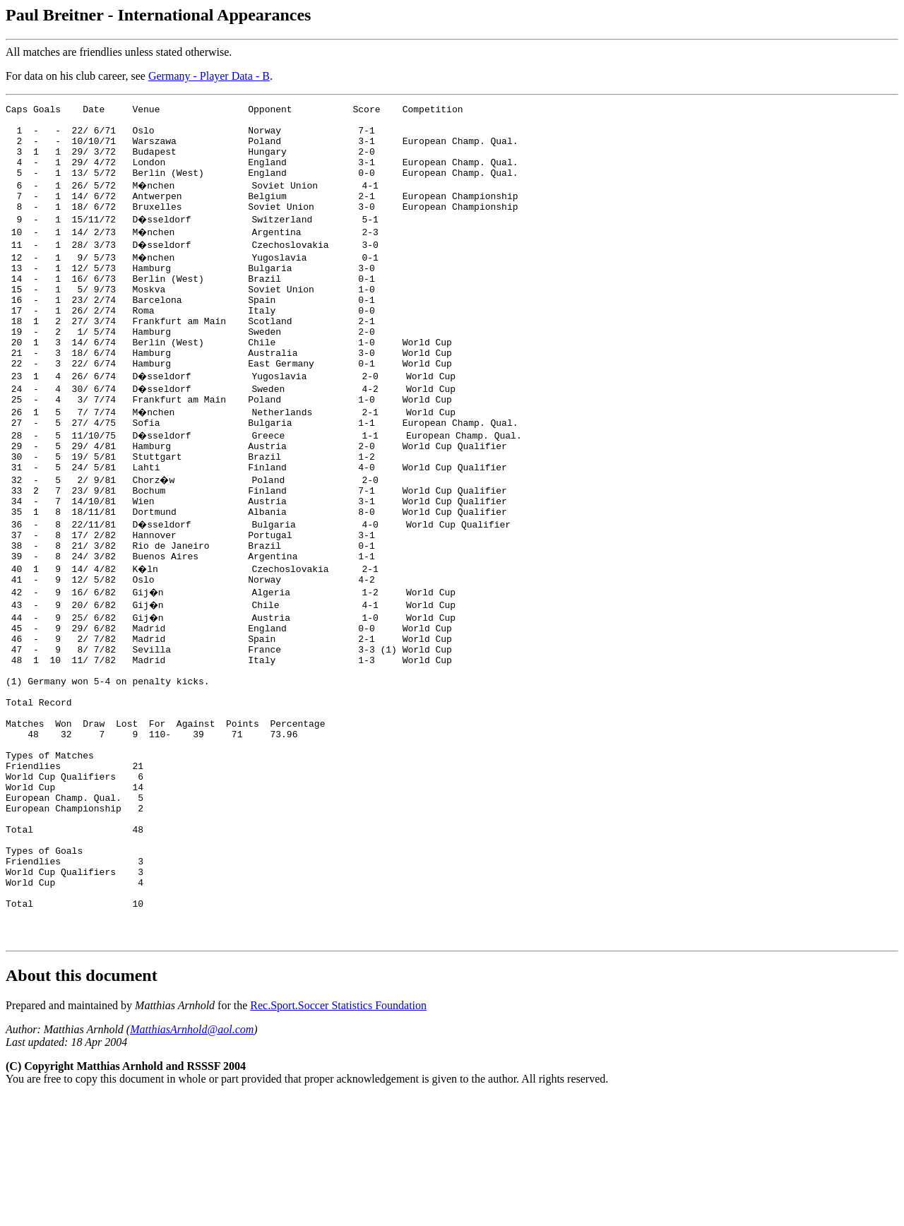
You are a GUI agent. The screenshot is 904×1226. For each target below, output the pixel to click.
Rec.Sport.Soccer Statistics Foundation (338, 1135)
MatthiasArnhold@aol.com (192, 1159)
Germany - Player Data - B (209, 76)
